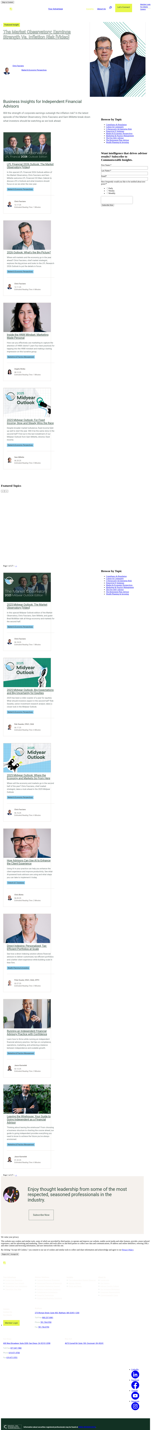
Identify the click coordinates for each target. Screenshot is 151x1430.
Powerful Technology (45, 1295)
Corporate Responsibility (110, 1293)
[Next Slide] (6, 491)
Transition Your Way (13, 1289)
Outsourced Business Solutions (49, 1299)
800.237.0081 (47, 1321)
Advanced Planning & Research (49, 1283)
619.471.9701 (75, 1330)
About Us (101, 9)
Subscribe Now (41, 1215)
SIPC (51, 1411)
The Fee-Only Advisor (115, 138)
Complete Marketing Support (48, 1286)
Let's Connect (123, 7)
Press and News (75, 1286)
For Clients (144, 7)
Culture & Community (115, 127)
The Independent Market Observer (82, 1280)
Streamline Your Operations (16, 1286)
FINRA (46, 1411)
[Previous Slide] (3, 491)
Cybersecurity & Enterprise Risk (119, 129)
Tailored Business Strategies (48, 1280)
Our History (104, 1283)
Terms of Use (38, 1406)
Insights (90, 9)
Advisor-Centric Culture (109, 1286)
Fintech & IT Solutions (115, 132)
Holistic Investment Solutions (49, 1289)
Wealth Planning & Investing (117, 143)
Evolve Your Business (13, 1280)
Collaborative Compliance (47, 1293)
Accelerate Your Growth (14, 1283)
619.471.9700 (77, 1325)
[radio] (127, 188)
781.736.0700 (45, 1325)
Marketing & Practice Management (120, 136)
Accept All (14, 1254)
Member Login (146, 4)
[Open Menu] (6, 1421)
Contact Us (7, 1312)
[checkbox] (124, 191)
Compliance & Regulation (116, 125)
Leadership (104, 1280)
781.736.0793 (43, 1330)
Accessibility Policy (52, 1406)
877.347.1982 (79, 1321)
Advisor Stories (75, 1283)
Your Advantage (55, 9)
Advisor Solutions (74, 9)
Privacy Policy (127, 1250)
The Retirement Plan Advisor (117, 140)
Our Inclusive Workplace (110, 1289)
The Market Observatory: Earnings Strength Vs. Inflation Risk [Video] (38, 34)
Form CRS (7, 1406)
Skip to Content (7, 2)
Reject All (5, 1254)
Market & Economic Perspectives (34, 70)
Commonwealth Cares (109, 1295)
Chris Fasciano (18, 66)
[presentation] (117, 200)
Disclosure (16, 1406)
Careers (143, 9)
